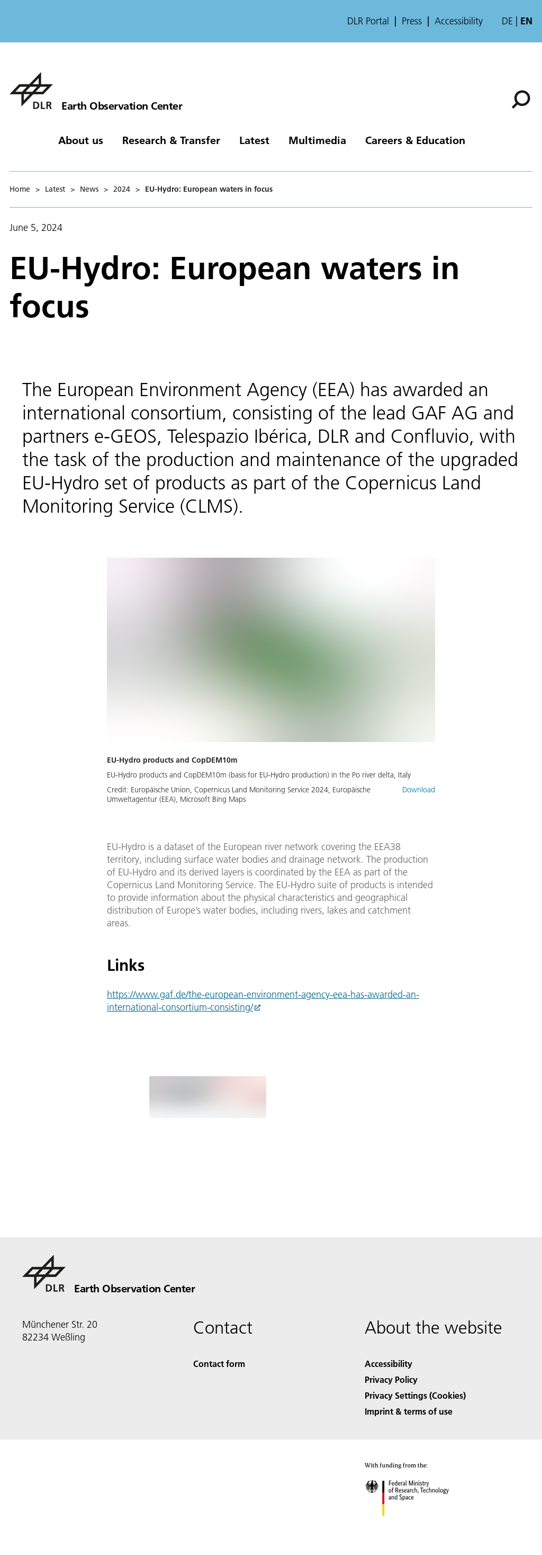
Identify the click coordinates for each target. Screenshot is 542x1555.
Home (20, 189)
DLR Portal (368, 21)
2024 (121, 189)
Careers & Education (415, 140)
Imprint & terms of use (409, 1411)
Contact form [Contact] (219, 1363)
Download (418, 789)
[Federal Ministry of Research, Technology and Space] (416, 1525)
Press (412, 21)
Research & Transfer (171, 140)
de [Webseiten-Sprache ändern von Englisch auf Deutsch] (507, 21)
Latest (254, 140)
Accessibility (459, 21)
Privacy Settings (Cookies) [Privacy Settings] (415, 1395)
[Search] (520, 99)
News (89, 189)
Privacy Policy (391, 1379)
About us (80, 140)
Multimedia (317, 140)
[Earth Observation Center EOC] (96, 90)
